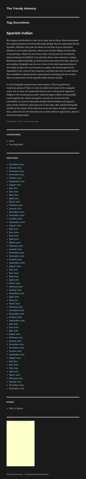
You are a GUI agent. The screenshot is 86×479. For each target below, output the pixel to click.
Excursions (29, 121)
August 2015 (15, 358)
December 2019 (16, 252)
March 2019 (14, 283)
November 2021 (16, 174)
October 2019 (15, 259)
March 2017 (14, 303)
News (20, 121)
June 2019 (13, 273)
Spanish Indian (20, 33)
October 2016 (15, 317)
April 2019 (14, 280)
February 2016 (16, 337)
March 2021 (14, 202)
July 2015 (13, 361)
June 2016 (13, 327)
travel (36, 121)
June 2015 (13, 364)
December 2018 (16, 293)
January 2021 (15, 208)
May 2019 (13, 276)
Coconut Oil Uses (20, 422)
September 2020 (17, 222)
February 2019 (16, 286)
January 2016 (15, 341)
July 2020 (13, 229)
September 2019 (17, 263)
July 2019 (13, 269)
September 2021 (17, 181)
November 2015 (16, 347)
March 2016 (14, 334)
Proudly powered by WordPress (37, 474)
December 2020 (16, 212)
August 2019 (15, 266)
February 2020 (16, 246)
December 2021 (16, 171)
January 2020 (15, 249)
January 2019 (15, 290)
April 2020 (14, 239)
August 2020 (15, 225)
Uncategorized (16, 144)
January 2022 (15, 168)
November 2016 (16, 314)
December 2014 (16, 385)
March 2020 (15, 242)
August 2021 (15, 185)
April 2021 (14, 198)
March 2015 (14, 375)
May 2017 (13, 300)
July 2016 (13, 324)
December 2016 (16, 310)
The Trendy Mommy (21, 8)
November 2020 (16, 215)
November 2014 (16, 388)
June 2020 (14, 232)
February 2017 (16, 307)
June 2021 (13, 191)
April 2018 (14, 297)
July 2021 (13, 188)
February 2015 (16, 378)
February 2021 (16, 205)
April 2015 (14, 371)
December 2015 (16, 344)
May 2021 (13, 195)
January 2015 (15, 381)
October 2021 (15, 178)
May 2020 (13, 235)
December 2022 (16, 164)
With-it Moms (16, 408)
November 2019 (16, 256)
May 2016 (13, 331)
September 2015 (17, 354)
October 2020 (15, 218)
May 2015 (13, 368)
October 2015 (15, 351)
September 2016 (17, 320)
